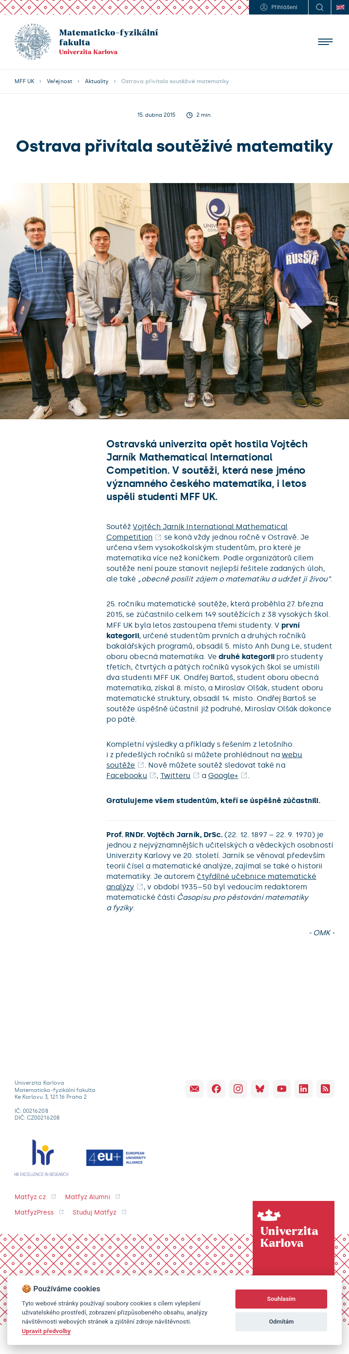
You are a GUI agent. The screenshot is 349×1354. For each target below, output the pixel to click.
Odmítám (281, 1321)
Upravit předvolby (46, 1330)
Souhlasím (281, 1298)
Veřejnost (59, 81)
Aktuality (97, 81)
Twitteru (175, 775)
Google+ (223, 775)
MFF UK (24, 81)
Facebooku (126, 775)
